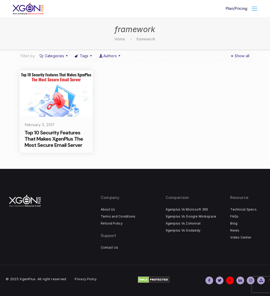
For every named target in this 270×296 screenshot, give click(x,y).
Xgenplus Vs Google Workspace (191, 216)
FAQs (234, 216)
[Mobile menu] (254, 8)
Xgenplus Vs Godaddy (183, 230)
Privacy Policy (86, 279)
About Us (108, 209)
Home (120, 39)
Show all (240, 56)
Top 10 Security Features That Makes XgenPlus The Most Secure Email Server (54, 138)
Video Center (240, 237)
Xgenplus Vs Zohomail (183, 223)
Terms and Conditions (118, 216)
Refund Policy (112, 223)
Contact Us (109, 247)
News (234, 230)
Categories (54, 56)
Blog (233, 223)
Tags (84, 56)
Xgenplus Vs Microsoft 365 (187, 209)
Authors (110, 56)
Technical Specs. (243, 209)
